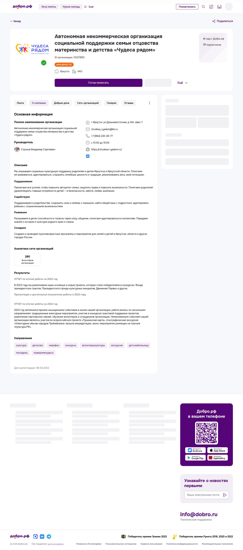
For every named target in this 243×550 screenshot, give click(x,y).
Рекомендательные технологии (217, 544)
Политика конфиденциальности (182, 544)
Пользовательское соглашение (121, 544)
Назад (15, 21)
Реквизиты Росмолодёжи (88, 544)
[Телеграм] (49, 536)
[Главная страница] (22, 6)
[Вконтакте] (42, 536)
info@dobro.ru (199, 514)
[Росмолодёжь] (56, 544)
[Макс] (35, 536)
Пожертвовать (187, 6)
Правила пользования (151, 544)
